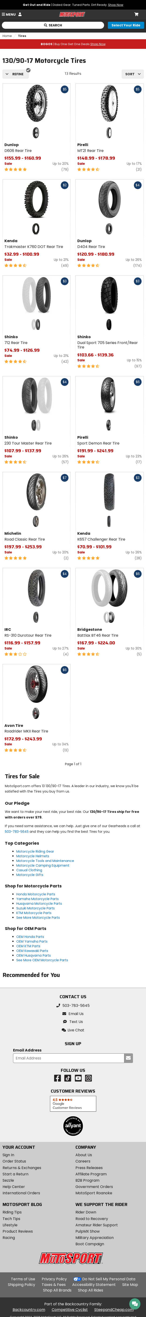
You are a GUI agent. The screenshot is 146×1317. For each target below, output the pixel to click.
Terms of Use (23, 1279)
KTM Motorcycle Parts (33, 913)
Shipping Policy (21, 1284)
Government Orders (94, 1186)
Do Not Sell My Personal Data (108, 1279)
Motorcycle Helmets (32, 856)
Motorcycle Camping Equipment (42, 865)
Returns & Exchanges (22, 1167)
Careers (82, 1161)
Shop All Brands (57, 1290)
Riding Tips (12, 1212)
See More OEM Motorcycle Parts (42, 960)
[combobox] (133, 74)
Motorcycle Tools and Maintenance (45, 860)
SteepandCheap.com (114, 1309)
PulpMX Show (87, 1231)
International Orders (21, 1193)
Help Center (14, 1186)
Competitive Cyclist (70, 1309)
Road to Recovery (91, 1218)
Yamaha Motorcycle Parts (37, 899)
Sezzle (8, 1180)
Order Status (14, 1161)
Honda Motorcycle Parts (35, 894)
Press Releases (89, 1167)
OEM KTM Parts (28, 946)
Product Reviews (18, 1231)
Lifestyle (10, 1225)
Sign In (8, 1155)
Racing (9, 1237)
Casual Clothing (29, 870)
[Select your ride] (126, 25)
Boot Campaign (89, 1244)
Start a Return (15, 1174)
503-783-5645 (17, 831)
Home (7, 36)
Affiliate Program (91, 1174)
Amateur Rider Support (96, 1225)
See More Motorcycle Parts (38, 917)
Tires (22, 36)
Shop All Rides (90, 1290)
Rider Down (85, 1212)
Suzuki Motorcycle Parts (35, 908)
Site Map (130, 1284)
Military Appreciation (94, 1237)
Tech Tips (11, 1218)
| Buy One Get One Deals (73, 44)
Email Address (27, 1050)
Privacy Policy (54, 1279)
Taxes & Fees (54, 1284)
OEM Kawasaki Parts (32, 950)
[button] (73, 1030)
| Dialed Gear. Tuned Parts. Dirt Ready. (73, 5)
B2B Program (87, 1180)
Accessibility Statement (94, 1284)
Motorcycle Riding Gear (35, 851)
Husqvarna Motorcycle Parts (39, 903)
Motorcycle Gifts (29, 874)
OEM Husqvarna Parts (33, 955)
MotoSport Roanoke (93, 1193)
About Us (83, 1155)
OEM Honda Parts (30, 936)
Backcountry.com (29, 1309)
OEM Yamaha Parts (32, 941)
